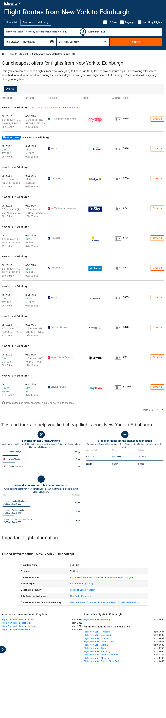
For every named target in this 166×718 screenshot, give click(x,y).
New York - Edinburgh (80, 596)
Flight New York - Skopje (96, 638)
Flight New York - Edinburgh (97, 619)
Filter (11, 89)
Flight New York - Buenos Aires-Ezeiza (102, 661)
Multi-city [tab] (43, 22)
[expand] (3, 649)
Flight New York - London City (16, 623)
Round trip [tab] (12, 22)
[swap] (83, 31)
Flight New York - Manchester (16, 629)
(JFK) (102, 577)
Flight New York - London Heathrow (19, 626)
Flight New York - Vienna (96, 645)
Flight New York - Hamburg (97, 651)
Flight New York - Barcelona (97, 635)
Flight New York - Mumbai (96, 658)
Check (158, 118)
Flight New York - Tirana (95, 648)
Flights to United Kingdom (82, 590)
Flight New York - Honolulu (97, 631)
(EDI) (81, 583)
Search (136, 41)
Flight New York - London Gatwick (18, 619)
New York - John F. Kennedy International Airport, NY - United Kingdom (104, 602)
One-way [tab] (28, 22)
